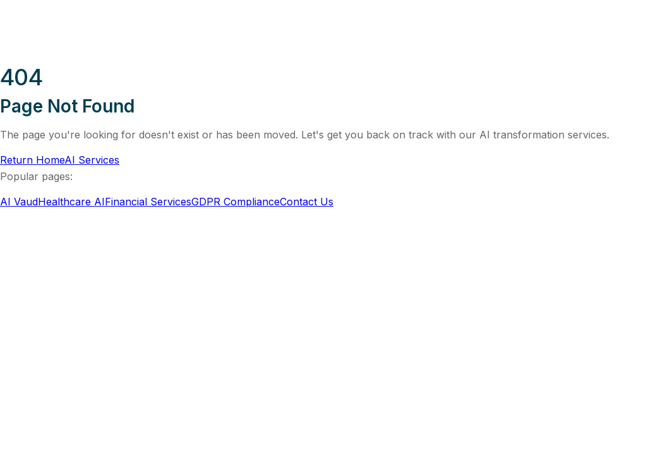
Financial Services (148, 201)
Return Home (32, 160)
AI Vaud (19, 201)
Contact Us (306, 201)
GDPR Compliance (235, 201)
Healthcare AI (71, 201)
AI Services (91, 160)
